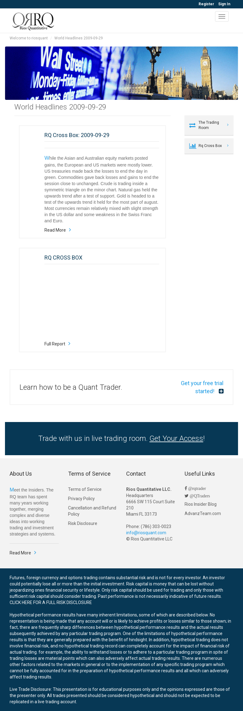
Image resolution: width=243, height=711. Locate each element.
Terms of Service (85, 489)
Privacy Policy (81, 498)
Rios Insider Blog (201, 504)
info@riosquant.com (146, 532)
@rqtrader (196, 488)
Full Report (54, 343)
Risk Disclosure (82, 523)
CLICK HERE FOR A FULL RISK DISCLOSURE (51, 602)
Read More (55, 230)
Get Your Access (176, 438)
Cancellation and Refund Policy (92, 511)
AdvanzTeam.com (203, 513)
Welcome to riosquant (29, 38)
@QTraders (199, 496)
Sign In (224, 4)
